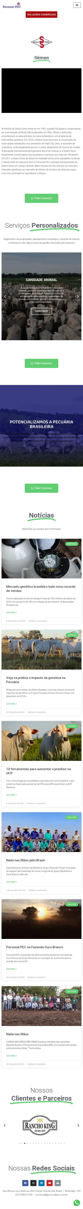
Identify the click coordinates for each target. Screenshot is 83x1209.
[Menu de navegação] (77, 5)
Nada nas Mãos (17, 1034)
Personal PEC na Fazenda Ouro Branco (34, 947)
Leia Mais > (11, 613)
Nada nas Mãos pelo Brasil (25, 860)
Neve (5, 1206)
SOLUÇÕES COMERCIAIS (41, 14)
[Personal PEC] (11, 5)
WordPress (25, 1206)
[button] (41, 198)
